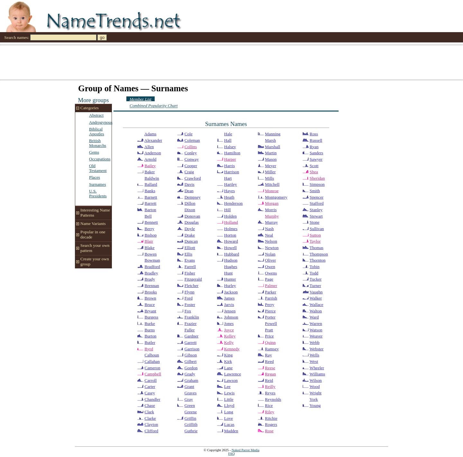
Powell (271, 323)
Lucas (229, 424)
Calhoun (152, 355)
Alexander (153, 140)
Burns (150, 329)
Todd (314, 273)
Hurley (230, 285)
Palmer (271, 285)
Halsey (230, 146)
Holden (230, 216)
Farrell (190, 266)
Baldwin (152, 178)
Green (190, 405)
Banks (150, 190)
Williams (317, 374)
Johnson (231, 317)
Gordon (191, 367)
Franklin (192, 317)
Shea (314, 171)
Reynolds (273, 399)
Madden (231, 430)
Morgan (271, 203)
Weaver (316, 336)
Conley (191, 152)
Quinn (270, 342)
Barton (150, 209)
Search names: (16, 37)
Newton (271, 247)
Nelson (271, 241)
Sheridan (317, 178)
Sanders (316, 152)
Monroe (271, 190)
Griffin (190, 418)
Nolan (270, 254)
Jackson (231, 292)
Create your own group (94, 261)
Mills (269, 178)
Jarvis (229, 304)
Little (228, 399)
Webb (315, 342)
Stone (314, 222)
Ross (314, 133)
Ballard (151, 184)
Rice (269, 405)
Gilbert (191, 361)
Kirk (228, 361)
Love (228, 418)
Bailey (150, 165)
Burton (151, 336)
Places (94, 177)
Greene (191, 411)
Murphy (272, 216)
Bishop (151, 235)
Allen (149, 146)
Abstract (96, 115)
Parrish (271, 298)
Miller (270, 171)
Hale (228, 133)
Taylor (315, 241)
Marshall (272, 146)
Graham (191, 380)
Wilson (316, 380)
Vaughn (316, 292)
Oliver (270, 260)
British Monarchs (97, 143)
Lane (228, 367)
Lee (227, 386)
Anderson (152, 152)
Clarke (150, 418)
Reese (270, 367)
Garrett (191, 342)
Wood (315, 386)
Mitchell (272, 184)
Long (228, 411)
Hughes (230, 266)
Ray (268, 355)
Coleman (192, 140)
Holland (231, 222)
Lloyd (229, 405)
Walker (316, 298)
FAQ (231, 453)
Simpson (317, 184)
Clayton (151, 424)
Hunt (228, 273)
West (314, 361)
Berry (149, 228)
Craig (189, 171)
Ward (314, 317)
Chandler (152, 399)
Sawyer (316, 159)
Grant (189, 386)
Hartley (230, 184)
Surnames (97, 184)
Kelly (229, 342)
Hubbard (231, 254)
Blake (150, 247)
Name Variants (93, 223)
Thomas (316, 247)
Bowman (152, 260)
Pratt (269, 329)
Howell (230, 247)
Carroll (151, 380)
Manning (272, 133)
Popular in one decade (92, 234)
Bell (148, 216)
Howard (231, 241)
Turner (315, 285)
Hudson (230, 260)
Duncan (191, 241)
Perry (269, 304)
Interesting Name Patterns (95, 213)
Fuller (190, 329)
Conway (192, 159)
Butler (150, 342)
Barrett (151, 203)
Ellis (188, 254)
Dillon (190, 203)
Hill (227, 209)
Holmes (230, 228)
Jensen (230, 311)
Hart (228, 178)
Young (315, 405)
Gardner (192, 336)
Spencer (316, 197)
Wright (316, 392)
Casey (150, 392)
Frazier (191, 323)
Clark (149, 411)
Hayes (229, 190)
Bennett (151, 222)
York (314, 399)
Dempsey (193, 197)
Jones (229, 323)
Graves (191, 392)
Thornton (318, 260)
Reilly (270, 386)
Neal (269, 235)
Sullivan (317, 228)
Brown (150, 298)
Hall (228, 140)
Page (269, 279)
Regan (270, 374)
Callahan (152, 361)
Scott (314, 165)
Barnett (151, 197)
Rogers (271, 424)
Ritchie (271, 418)
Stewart (316, 216)
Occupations (100, 159)
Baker (150, 171)
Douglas (192, 222)
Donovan (192, 216)
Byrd (149, 348)
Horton (230, 235)
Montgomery (276, 197)
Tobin (315, 266)
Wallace (316, 304)
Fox (188, 311)
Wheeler (317, 367)
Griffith (191, 424)
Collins (191, 146)
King (228, 355)
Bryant (150, 311)
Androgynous (101, 122)
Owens (271, 273)
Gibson (191, 355)
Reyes (270, 392)
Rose (269, 430)
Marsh (270, 140)
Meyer (270, 165)
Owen (270, 266)
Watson (316, 329)
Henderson (233, 203)
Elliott (190, 247)
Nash (269, 228)
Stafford (316, 203)
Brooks (151, 292)
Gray (189, 399)
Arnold (150, 159)
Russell (316, 140)
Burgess (152, 317)
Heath (229, 197)
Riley (269, 411)
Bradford (152, 266)
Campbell (153, 374)
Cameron (152, 367)
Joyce (229, 329)
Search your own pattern (94, 248)
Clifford (152, 430)
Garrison (192, 348)
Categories (89, 107)
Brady (150, 279)
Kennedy (232, 348)
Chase (150, 405)
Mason (271, 159)
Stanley (316, 209)
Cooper (191, 165)
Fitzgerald (193, 279)
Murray (271, 222)
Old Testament (98, 168)
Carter (150, 386)
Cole (189, 133)
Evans (190, 260)
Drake (190, 235)
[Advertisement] (193, 62)
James (229, 298)
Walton (316, 311)
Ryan (314, 146)
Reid (269, 380)
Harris (229, 165)
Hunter (230, 279)
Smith (315, 190)
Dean (189, 190)
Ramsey (272, 348)
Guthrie (191, 430)
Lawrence (232, 374)
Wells (314, 355)
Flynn (190, 292)
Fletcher (192, 285)
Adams (150, 133)
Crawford (193, 178)
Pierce (270, 311)
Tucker (316, 279)
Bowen (151, 254)
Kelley (230, 336)
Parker (270, 292)
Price (269, 336)
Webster (316, 348)
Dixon (190, 209)
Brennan (152, 285)
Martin (271, 152)
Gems (94, 152)
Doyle (190, 228)
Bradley (151, 273)
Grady (190, 374)
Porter (270, 317)
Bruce (150, 304)
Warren (316, 323)
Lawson (231, 380)
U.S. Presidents (98, 193)
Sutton (315, 235)
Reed (269, 361)
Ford (189, 298)
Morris (271, 209)
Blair (149, 241)
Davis (190, 184)
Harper (230, 159)
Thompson (319, 254)
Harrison (231, 171)
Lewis (229, 392)
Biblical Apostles (96, 131)
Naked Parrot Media (245, 450)
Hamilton (232, 152)
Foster (190, 304)
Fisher (190, 273)
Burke (150, 323)
